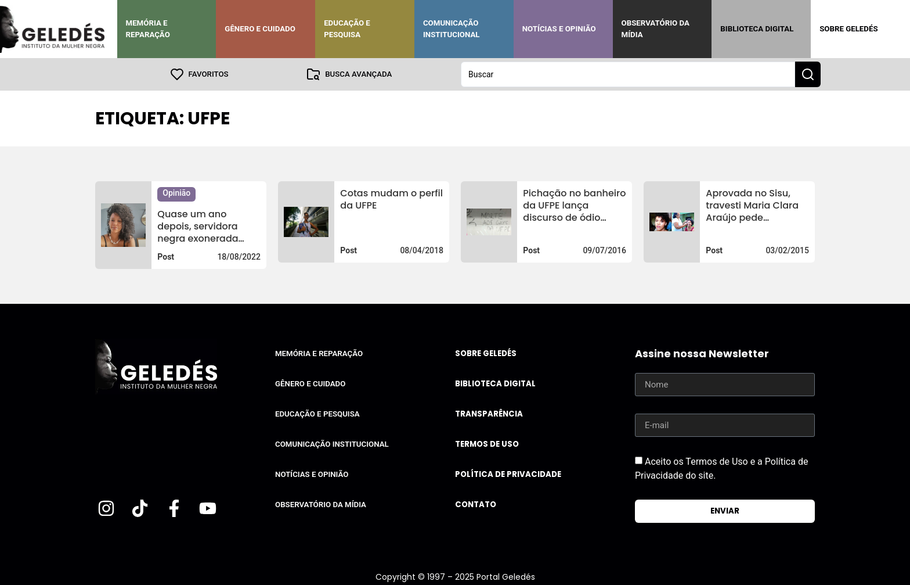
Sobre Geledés (848, 28)
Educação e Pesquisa (347, 29)
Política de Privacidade (508, 474)
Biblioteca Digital (756, 28)
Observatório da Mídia (655, 29)
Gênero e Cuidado (260, 28)
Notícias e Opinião (559, 28)
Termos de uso (487, 444)
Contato (475, 504)
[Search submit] (808, 74)
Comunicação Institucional (451, 29)
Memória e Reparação (148, 29)
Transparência (489, 413)
